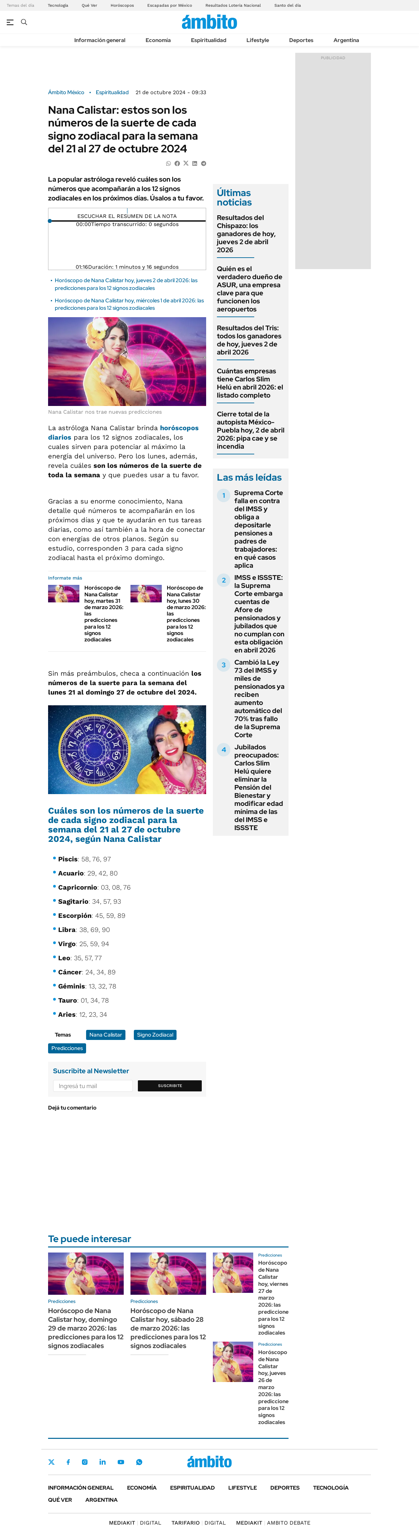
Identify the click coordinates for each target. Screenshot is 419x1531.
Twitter (51, 1462)
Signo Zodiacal (155, 1034)
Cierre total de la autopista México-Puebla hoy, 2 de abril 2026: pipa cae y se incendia (250, 430)
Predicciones (67, 1048)
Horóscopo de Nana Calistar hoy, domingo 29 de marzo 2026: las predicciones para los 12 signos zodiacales (85, 1328)
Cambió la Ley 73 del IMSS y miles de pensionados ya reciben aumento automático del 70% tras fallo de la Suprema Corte (259, 698)
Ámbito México (66, 92)
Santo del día (287, 5)
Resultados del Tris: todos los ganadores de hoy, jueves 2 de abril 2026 (249, 340)
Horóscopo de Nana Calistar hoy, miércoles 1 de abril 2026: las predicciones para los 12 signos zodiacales (129, 304)
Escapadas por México (169, 5)
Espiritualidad (208, 40)
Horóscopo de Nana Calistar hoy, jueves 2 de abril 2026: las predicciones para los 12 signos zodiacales (126, 284)
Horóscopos (122, 5)
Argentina (346, 40)
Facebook (68, 1462)
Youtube (120, 1462)
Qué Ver (89, 5)
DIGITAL (135, 1523)
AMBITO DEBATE (273, 1523)
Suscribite (170, 1085)
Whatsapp (139, 1462)
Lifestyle (257, 40)
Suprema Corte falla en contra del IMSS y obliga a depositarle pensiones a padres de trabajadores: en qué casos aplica (258, 529)
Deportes (301, 40)
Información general (99, 40)
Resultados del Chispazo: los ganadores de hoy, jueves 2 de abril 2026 (246, 233)
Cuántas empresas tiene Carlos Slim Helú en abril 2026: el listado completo (250, 383)
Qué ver (60, 1499)
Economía (158, 40)
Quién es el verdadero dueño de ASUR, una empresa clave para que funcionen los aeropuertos (249, 288)
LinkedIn (103, 1462)
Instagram (85, 1462)
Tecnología (58, 5)
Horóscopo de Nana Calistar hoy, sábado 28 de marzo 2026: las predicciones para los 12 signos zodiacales (168, 1328)
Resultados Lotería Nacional (233, 5)
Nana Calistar (105, 1034)
